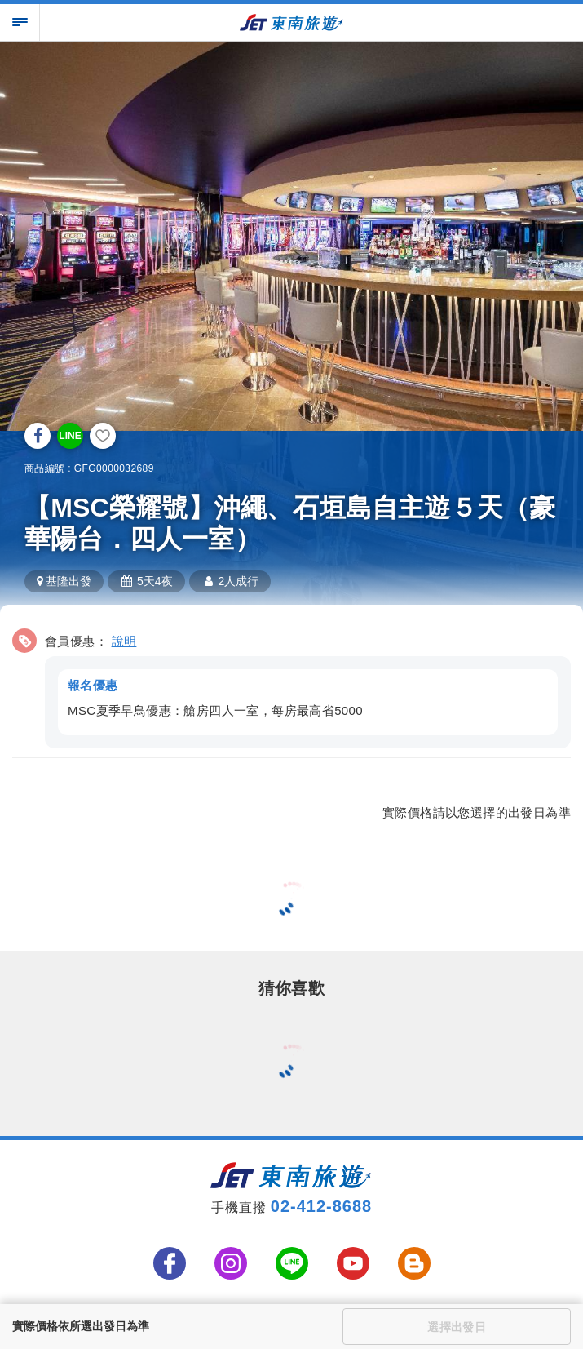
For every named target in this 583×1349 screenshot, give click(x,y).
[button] (291, 686)
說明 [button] (124, 641)
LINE (70, 436)
